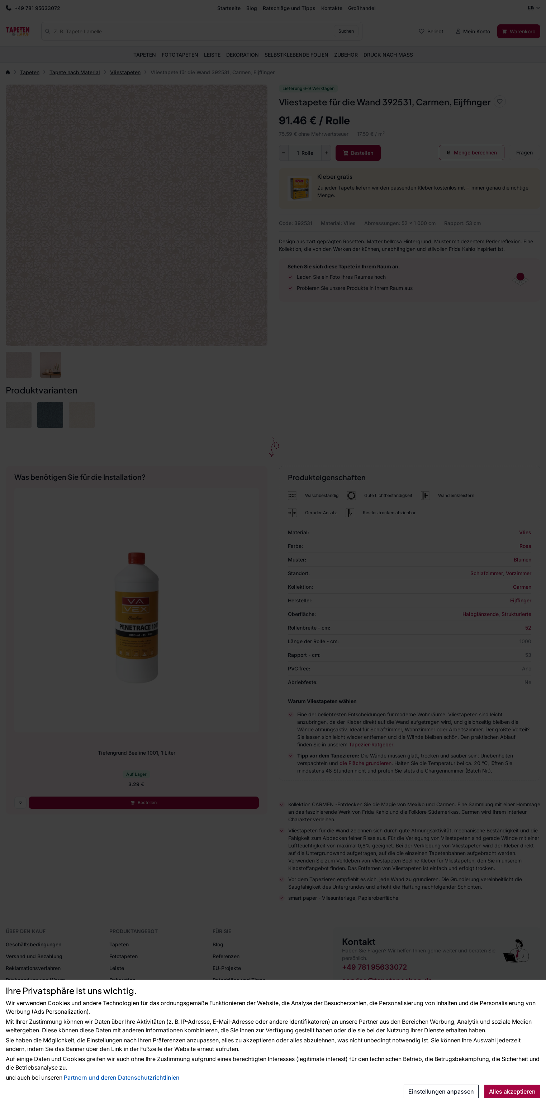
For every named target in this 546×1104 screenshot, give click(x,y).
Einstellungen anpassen (441, 1091)
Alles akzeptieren (512, 1091)
